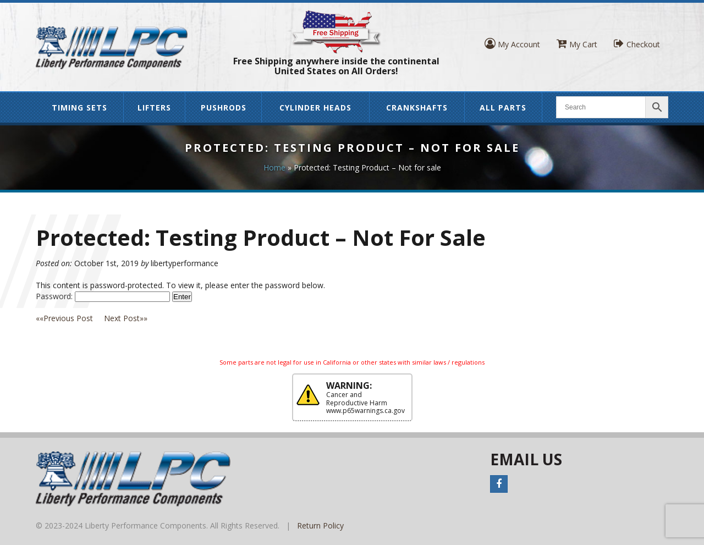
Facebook (499, 484)
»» (125, 318)
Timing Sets (79, 107)
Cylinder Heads (315, 107)
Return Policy (320, 525)
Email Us (526, 459)
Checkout (637, 43)
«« (70, 318)
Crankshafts (417, 107)
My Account (512, 43)
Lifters (154, 107)
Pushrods (223, 107)
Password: (103, 296)
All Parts (503, 107)
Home (274, 167)
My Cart (577, 43)
